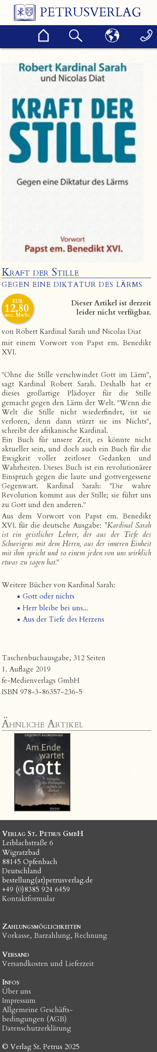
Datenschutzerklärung (36, 1028)
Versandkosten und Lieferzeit (48, 964)
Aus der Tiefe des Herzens (63, 619)
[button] (18, 772)
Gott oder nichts (49, 596)
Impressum (19, 1000)
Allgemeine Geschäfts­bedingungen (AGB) (37, 1014)
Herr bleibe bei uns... (55, 608)
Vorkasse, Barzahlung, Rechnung (54, 935)
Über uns (16, 991)
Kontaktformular (28, 899)
